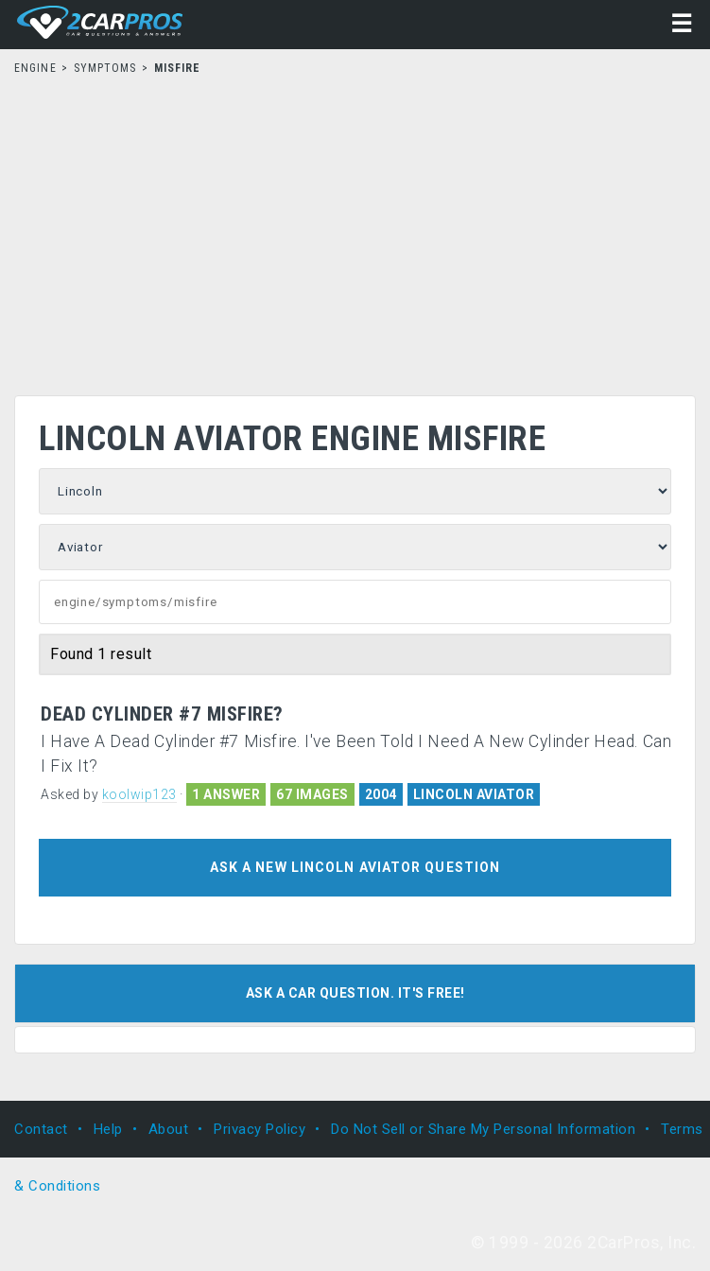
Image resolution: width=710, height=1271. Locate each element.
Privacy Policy (259, 1129)
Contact (41, 1129)
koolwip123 (139, 794)
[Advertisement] (355, 229)
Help (108, 1129)
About (168, 1129)
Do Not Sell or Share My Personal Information (483, 1129)
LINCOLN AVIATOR (474, 794)
